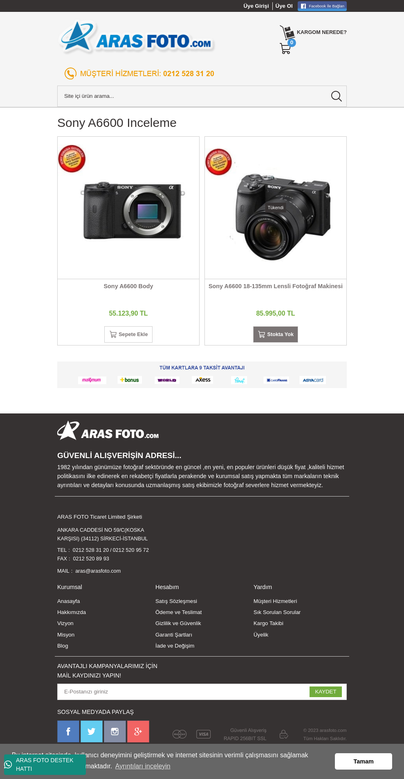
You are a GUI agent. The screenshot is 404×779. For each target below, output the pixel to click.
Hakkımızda (71, 615)
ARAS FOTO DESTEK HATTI (39, 764)
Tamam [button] (364, 761)
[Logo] (136, 37)
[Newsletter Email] (202, 694)
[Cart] (283, 48)
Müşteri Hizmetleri (275, 604)
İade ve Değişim (174, 649)
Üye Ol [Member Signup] (284, 6)
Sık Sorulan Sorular (277, 615)
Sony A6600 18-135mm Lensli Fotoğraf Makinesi (276, 286)
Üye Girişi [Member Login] (256, 6)
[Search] (202, 96)
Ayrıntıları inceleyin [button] (143, 766)
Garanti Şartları (173, 637)
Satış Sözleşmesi (176, 604)
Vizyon (65, 626)
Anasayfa (68, 604)
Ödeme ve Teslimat (178, 615)
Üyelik (261, 637)
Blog (62, 649)
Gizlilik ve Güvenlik (178, 626)
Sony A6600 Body (128, 286)
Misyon (65, 637)
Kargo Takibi (268, 626)
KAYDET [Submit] (325, 695)
